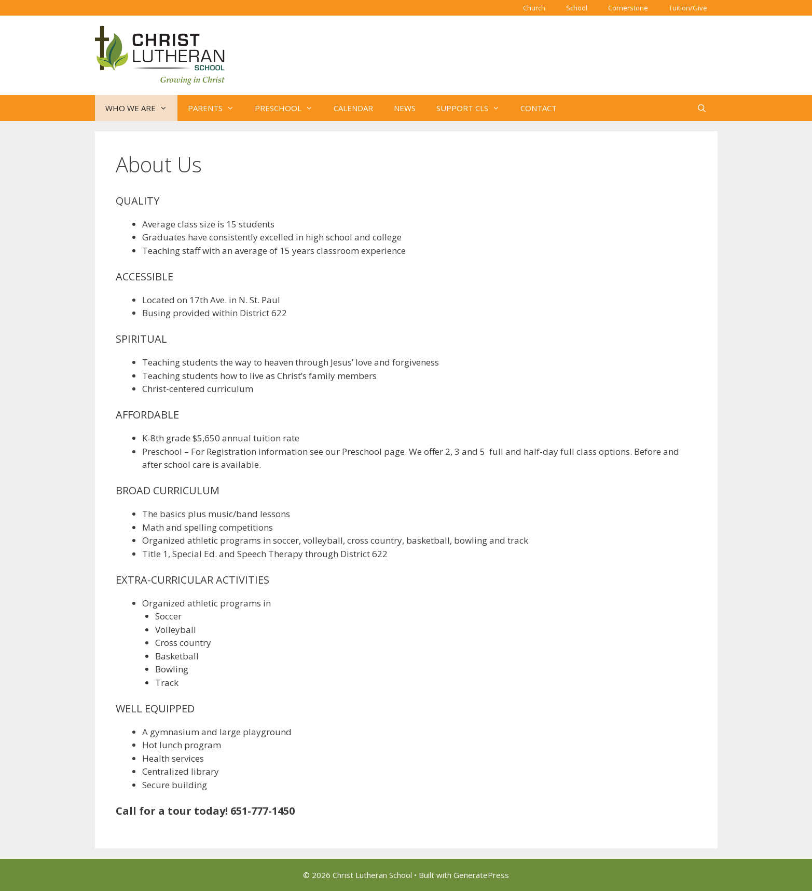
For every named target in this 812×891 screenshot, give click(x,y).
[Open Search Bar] (701, 108)
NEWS (405, 108)
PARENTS (216, 108)
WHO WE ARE (141, 108)
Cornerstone (628, 7)
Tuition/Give (688, 7)
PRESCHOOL (289, 108)
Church (534, 7)
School (576, 7)
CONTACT (538, 108)
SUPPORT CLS (473, 108)
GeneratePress (481, 875)
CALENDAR (353, 108)
